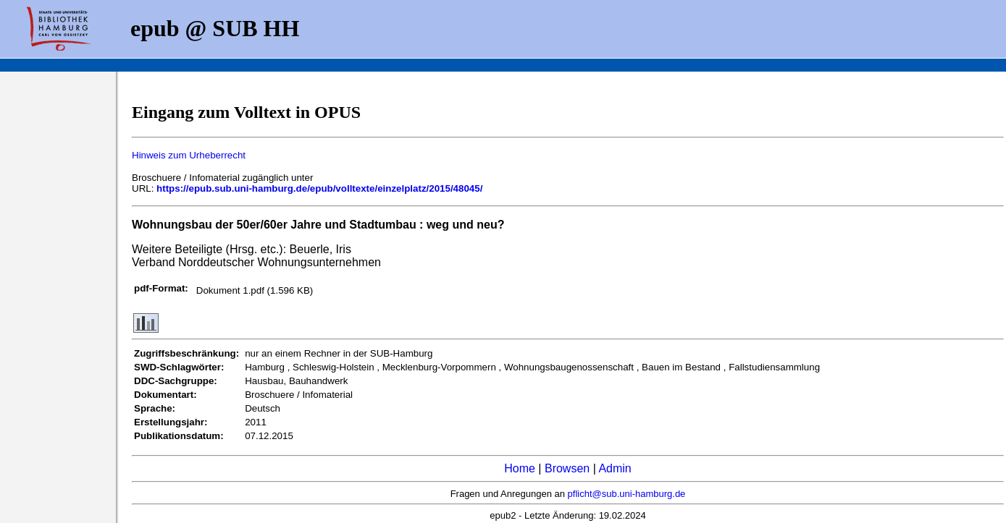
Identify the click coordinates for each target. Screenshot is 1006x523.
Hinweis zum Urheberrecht (189, 155)
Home (519, 468)
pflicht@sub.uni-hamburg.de (627, 493)
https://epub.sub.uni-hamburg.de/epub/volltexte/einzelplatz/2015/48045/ (319, 188)
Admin (614, 468)
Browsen (567, 468)
